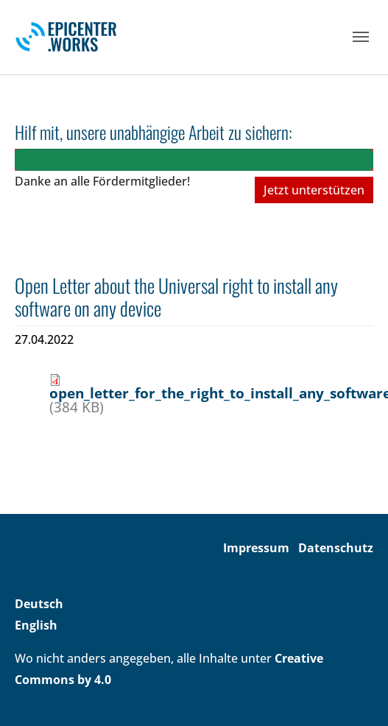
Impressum (256, 548)
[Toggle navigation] (360, 36)
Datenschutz (335, 548)
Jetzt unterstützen (314, 190)
